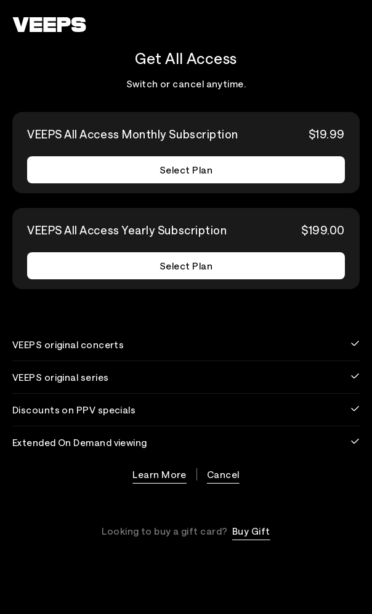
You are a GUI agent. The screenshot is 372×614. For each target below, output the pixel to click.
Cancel (223, 474)
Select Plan (186, 169)
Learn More (159, 474)
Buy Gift (251, 530)
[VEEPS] (49, 24)
